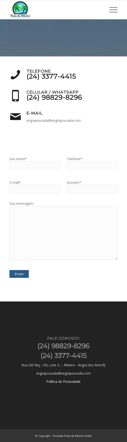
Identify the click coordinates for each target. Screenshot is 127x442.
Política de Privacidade (63, 381)
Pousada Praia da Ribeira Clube (72, 436)
